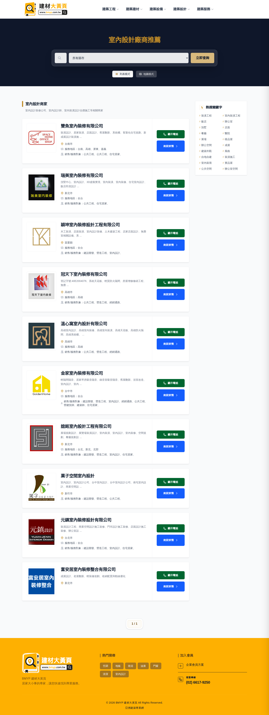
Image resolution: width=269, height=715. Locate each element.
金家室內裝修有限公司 (82, 372)
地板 (118, 665)
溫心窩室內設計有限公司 (85, 323)
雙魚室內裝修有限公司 (82, 126)
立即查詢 (202, 58)
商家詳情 (170, 146)
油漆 (143, 665)
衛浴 (130, 665)
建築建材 (134, 9)
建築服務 (205, 9)
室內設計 (120, 673)
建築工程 (110, 9)
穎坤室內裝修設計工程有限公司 (91, 224)
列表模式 (122, 74)
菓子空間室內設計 (78, 475)
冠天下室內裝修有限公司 (85, 274)
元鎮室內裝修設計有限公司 (87, 519)
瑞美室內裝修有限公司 (82, 175)
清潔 (105, 673)
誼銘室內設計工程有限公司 (87, 425)
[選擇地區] (170, 58)
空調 (105, 665)
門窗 (155, 665)
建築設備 (158, 9)
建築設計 (181, 9)
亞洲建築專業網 (134, 707)
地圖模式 (146, 74)
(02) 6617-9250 (198, 682)
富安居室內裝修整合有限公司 (89, 568)
